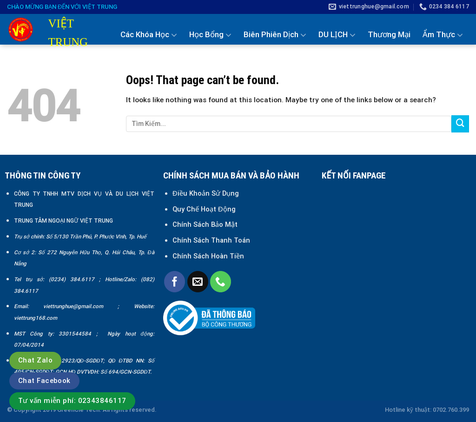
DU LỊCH (337, 34)
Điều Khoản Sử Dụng (205, 193)
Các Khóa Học (148, 34)
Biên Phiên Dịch (275, 34)
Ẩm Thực (443, 34)
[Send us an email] (197, 281)
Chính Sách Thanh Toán (211, 240)
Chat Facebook (44, 380)
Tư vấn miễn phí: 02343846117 (72, 400)
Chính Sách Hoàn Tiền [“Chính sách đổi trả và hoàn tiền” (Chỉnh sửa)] (208, 256)
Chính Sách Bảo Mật (205, 224)
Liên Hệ (456, 74)
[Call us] (220, 281)
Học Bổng (210, 34)
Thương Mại (389, 34)
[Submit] (460, 124)
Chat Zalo (35, 360)
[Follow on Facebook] (174, 281)
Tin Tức (412, 75)
